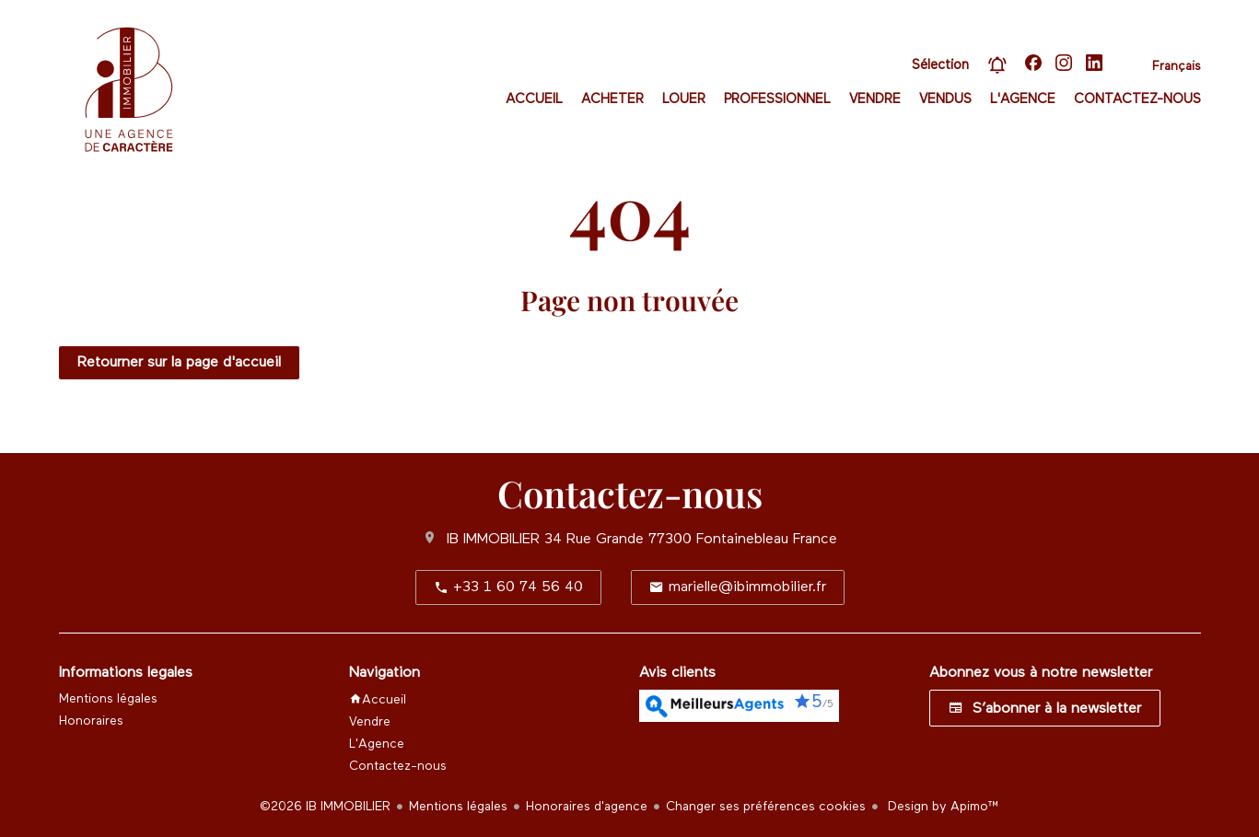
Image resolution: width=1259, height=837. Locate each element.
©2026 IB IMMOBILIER (325, 806)
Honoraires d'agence (586, 806)
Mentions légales (458, 806)
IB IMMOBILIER (493, 539)
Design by (941, 806)
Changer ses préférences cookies (766, 806)
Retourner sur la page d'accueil (179, 362)
